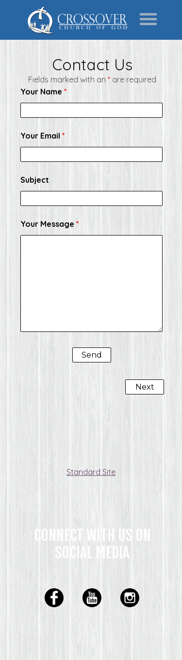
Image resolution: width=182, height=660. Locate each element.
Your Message (49, 224)
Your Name (43, 91)
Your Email (42, 136)
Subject (34, 180)
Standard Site (91, 472)
